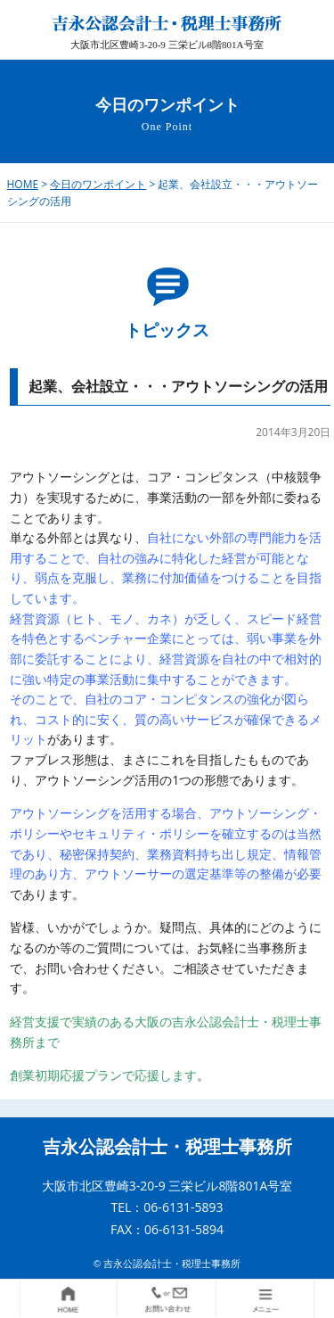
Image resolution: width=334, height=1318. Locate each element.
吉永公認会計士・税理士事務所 (167, 1147)
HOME (23, 184)
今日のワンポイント (98, 184)
